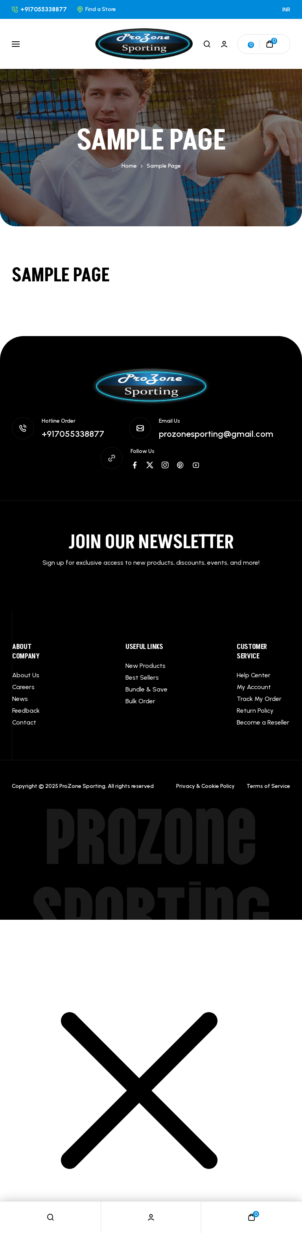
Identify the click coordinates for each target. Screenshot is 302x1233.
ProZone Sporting (151, 875)
